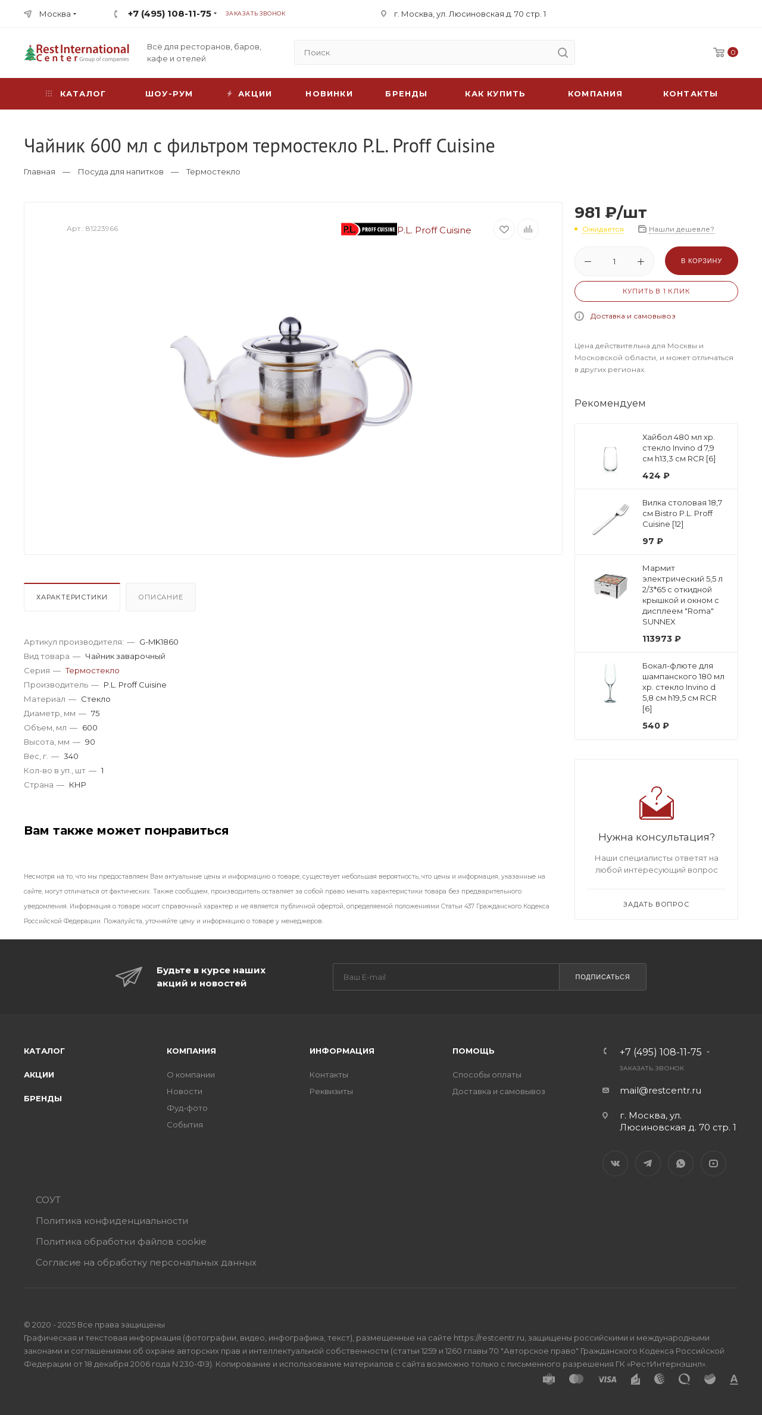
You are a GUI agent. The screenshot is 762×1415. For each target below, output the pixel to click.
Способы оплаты (486, 1074)
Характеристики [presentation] (72, 597)
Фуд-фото (187, 1108)
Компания (595, 93)
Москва (55, 13)
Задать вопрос (656, 904)
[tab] (73, 600)
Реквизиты (331, 1091)
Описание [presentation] (160, 597)
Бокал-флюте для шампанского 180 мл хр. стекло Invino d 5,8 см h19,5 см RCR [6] (683, 687)
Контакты (691, 93)
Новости (184, 1091)
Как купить (495, 93)
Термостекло (213, 171)
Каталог (44, 1050)
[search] (562, 52)
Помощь (473, 1050)
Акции (39, 1074)
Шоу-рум (169, 93)
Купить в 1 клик (657, 291)
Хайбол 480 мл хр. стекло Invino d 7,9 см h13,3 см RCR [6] (679, 447)
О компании (191, 1074)
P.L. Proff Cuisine (406, 230)
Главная (39, 171)
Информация (342, 1050)
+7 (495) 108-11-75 (169, 13)
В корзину (701, 260)
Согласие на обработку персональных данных (146, 1262)
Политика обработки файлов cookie (121, 1241)
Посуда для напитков (121, 171)
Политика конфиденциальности (112, 1220)
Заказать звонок (256, 13)
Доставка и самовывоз (633, 315)
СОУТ (48, 1199)
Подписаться (602, 976)
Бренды (406, 93)
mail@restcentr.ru (660, 1090)
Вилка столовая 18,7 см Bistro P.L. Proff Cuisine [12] (682, 513)
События (185, 1124)
